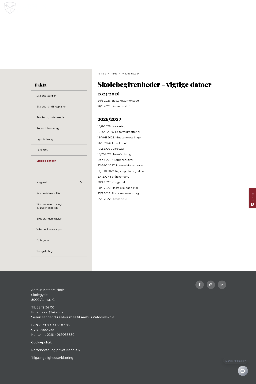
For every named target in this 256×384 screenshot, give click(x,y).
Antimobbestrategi (48, 128)
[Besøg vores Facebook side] (199, 285)
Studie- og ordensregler (50, 117)
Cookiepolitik (41, 342)
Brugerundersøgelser (49, 218)
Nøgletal (59, 182)
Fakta (41, 85)
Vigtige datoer (46, 160)
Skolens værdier (46, 95)
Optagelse (42, 240)
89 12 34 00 (45, 307)
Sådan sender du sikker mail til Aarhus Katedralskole (72, 317)
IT (37, 171)
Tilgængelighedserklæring (52, 358)
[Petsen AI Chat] (221, 368)
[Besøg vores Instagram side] (211, 285)
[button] (250, 8)
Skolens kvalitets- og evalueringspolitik (49, 206)
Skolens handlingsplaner (51, 106)
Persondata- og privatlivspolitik (55, 350)
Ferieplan (42, 150)
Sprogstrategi (44, 251)
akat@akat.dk (53, 312)
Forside (102, 73)
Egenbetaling (44, 139)
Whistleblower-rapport (50, 229)
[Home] (114, 8)
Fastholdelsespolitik (48, 193)
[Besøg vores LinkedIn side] (222, 285)
